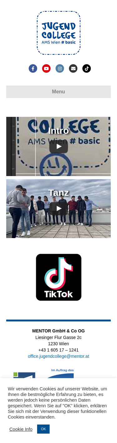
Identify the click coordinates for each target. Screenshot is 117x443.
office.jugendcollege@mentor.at (58, 356)
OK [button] (43, 429)
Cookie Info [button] (20, 429)
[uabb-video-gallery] (58, 146)
